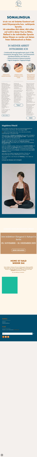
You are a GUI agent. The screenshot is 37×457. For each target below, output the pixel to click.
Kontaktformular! (16, 329)
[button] (18, 9)
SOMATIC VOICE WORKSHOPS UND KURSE (18, 76)
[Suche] (34, 334)
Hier (3, 131)
